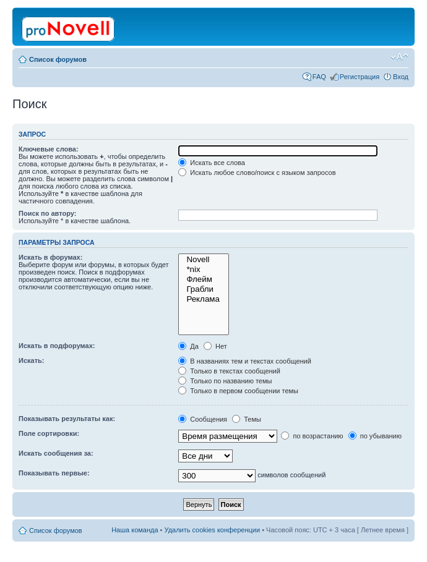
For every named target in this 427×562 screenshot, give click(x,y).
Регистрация (359, 76)
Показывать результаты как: (67, 418)
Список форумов (58, 59)
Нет (215, 346)
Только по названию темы (225, 381)
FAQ (319, 76)
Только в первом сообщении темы (238, 390)
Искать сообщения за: (56, 453)
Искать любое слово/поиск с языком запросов (256, 172)
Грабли (203, 289)
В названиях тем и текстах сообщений (244, 361)
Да (188, 346)
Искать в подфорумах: (57, 345)
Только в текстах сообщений (229, 371)
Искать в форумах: (50, 257)
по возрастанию (312, 436)
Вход (400, 76)
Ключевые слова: (49, 149)
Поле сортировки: (49, 433)
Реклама (203, 299)
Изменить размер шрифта (399, 56)
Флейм (203, 279)
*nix (203, 270)
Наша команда (134, 530)
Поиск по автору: (47, 213)
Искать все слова (211, 162)
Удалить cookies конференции (213, 530)
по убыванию (375, 436)
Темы (246, 419)
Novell (203, 260)
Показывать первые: (54, 473)
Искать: (31, 360)
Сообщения (202, 419)
